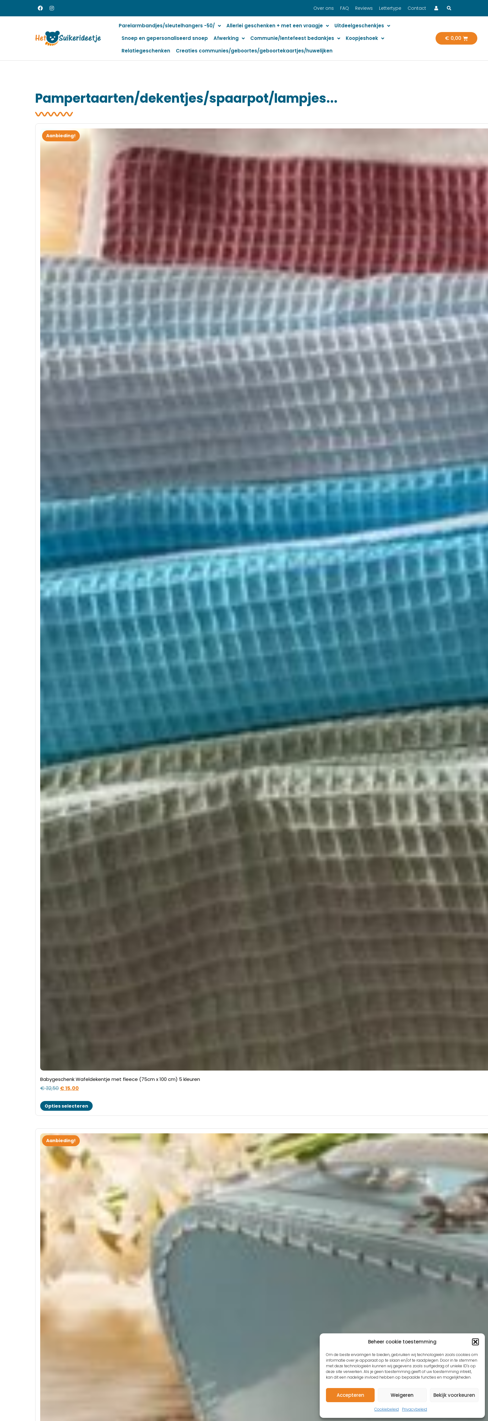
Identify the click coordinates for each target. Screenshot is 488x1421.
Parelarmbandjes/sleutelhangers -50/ (170, 25)
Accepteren (350, 1395)
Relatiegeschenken (146, 50)
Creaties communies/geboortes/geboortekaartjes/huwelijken (254, 50)
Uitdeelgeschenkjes (362, 25)
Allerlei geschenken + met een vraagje (277, 25)
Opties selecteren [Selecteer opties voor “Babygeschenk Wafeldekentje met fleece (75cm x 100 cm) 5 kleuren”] (66, 1106)
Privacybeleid (414, 1409)
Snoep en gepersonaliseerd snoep (165, 38)
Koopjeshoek (365, 38)
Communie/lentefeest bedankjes (295, 38)
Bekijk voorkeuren (454, 1395)
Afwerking (229, 38)
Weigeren (402, 1395)
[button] (475, 1342)
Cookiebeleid (386, 1409)
